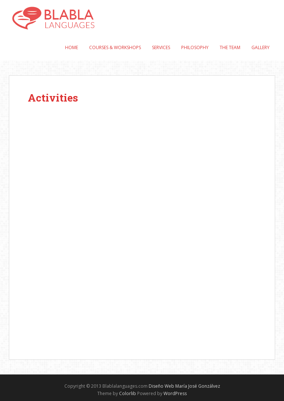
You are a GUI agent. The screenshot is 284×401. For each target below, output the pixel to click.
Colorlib (127, 393)
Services (161, 47)
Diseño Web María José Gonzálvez (184, 386)
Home (71, 47)
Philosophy (195, 47)
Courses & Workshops (115, 47)
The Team (230, 47)
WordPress (175, 393)
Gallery (260, 47)
